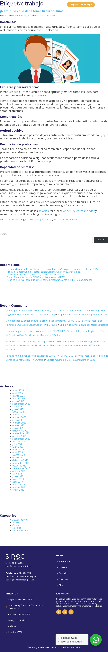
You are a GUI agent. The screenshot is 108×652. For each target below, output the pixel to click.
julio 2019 (17, 473)
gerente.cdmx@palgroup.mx (23, 579)
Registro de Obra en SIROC (20, 599)
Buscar (3, 234)
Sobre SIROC (65, 561)
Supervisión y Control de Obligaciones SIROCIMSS (25, 607)
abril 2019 (17, 481)
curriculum (33, 219)
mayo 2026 (18, 390)
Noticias (14, 219)
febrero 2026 (19, 398)
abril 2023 (17, 414)
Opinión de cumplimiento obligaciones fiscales (83, 314)
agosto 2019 (18, 471)
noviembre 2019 (20, 463)
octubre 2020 (19, 436)
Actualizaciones (20, 519)
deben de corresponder (79, 211)
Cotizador (63, 573)
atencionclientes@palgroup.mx (24, 576)
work (56, 219)
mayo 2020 (18, 449)
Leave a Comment (68, 219)
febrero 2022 (19, 422)
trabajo (48, 219)
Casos (15, 525)
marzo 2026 (18, 395)
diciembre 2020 (20, 430)
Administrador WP (45, 15)
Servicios (63, 567)
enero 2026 (18, 401)
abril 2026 (17, 393)
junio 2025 (17, 409)
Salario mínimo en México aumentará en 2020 (71, 359)
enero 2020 (18, 457)
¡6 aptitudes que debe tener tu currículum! (31, 11)
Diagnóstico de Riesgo (81, 4)
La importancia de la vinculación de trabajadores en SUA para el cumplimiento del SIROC (53, 269)
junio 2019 (17, 476)
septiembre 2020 (21, 438)
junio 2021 (17, 428)
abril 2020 (17, 452)
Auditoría (12, 626)
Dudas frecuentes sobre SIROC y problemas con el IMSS (36, 277)
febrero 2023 (19, 417)
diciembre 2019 (20, 460)
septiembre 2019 (21, 468)
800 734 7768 (25, 573)
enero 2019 (18, 489)
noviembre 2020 (20, 433)
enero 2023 (18, 420)
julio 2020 (17, 444)
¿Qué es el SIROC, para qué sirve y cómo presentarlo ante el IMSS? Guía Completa (49, 279)
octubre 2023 (19, 411)
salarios (44, 211)
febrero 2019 (19, 487)
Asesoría (17, 522)
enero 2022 (18, 425)
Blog (61, 585)
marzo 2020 (18, 454)
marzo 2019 (18, 484)
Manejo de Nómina (17, 620)
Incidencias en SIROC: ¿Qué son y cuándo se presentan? (36, 274)
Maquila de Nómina (50, 335)
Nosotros (63, 579)
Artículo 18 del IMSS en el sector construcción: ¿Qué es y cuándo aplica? (44, 271)
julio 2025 (17, 406)
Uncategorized (20, 530)
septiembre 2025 (21, 403)
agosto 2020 (18, 441)
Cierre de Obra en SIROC (19, 614)
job (41, 219)
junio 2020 (17, 446)
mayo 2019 (18, 479)
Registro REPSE (15, 632)
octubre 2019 (19, 465)
